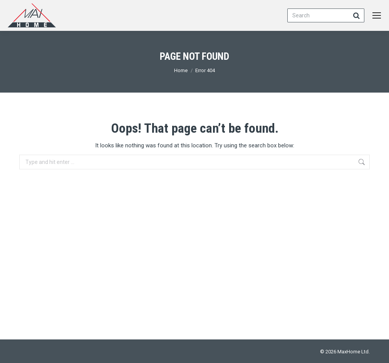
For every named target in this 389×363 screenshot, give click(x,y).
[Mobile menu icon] (376, 15)
